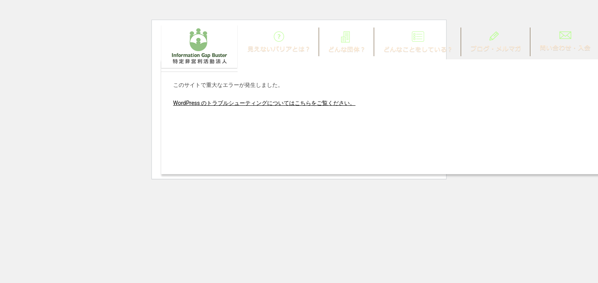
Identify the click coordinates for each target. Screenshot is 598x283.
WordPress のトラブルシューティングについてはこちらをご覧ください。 (264, 103)
